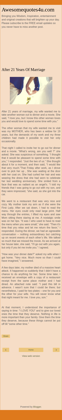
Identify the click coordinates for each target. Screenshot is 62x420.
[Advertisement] (31, 48)
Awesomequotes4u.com (28, 9)
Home (30, 350)
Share (5, 336)
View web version (31, 356)
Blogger (37, 406)
